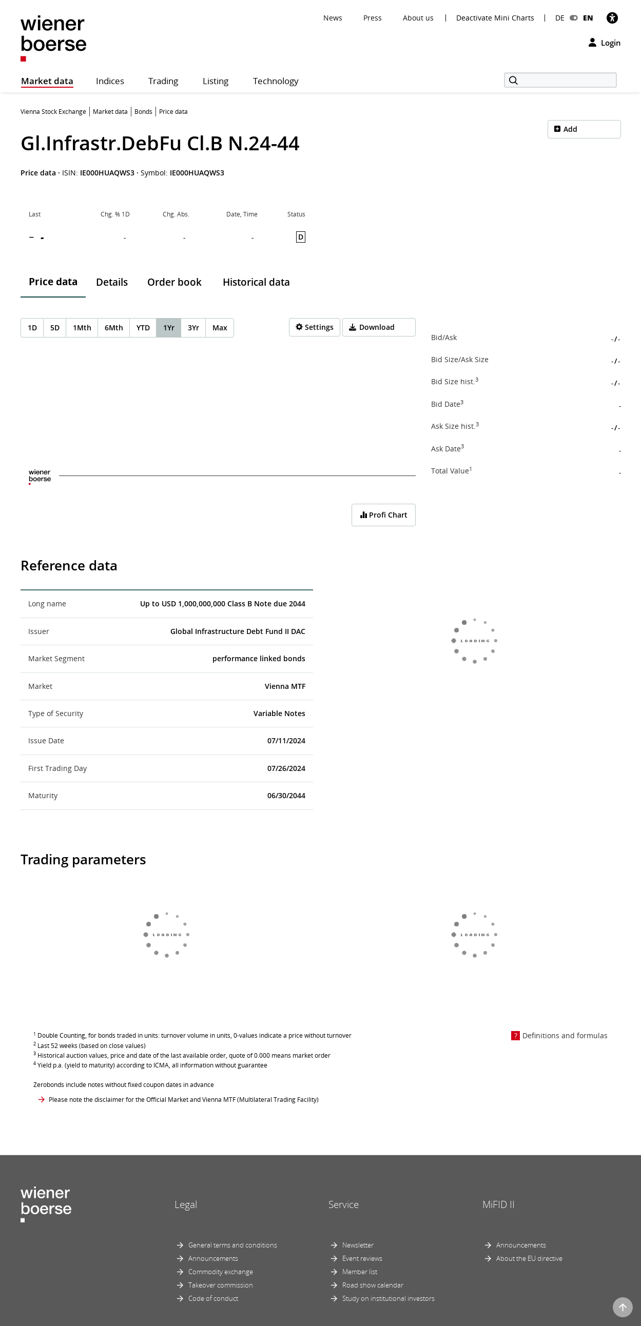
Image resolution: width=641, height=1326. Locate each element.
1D (32, 327)
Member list (359, 1271)
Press (372, 18)
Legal (185, 1204)
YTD (143, 327)
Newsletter (358, 1245)
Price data (53, 281)
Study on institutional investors (388, 1298)
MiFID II (498, 1204)
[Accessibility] (612, 17)
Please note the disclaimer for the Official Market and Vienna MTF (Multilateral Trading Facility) (184, 1099)
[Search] (560, 80)
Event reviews (362, 1258)
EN (588, 18)
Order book (174, 282)
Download (377, 327)
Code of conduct (213, 1298)
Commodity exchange (220, 1271)
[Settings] (314, 327)
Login (605, 42)
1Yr (168, 327)
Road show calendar (372, 1285)
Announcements (213, 1258)
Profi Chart (383, 515)
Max (219, 327)
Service (343, 1204)
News (332, 18)
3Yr (193, 327)
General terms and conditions (232, 1245)
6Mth (114, 327)
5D (55, 327)
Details (112, 282)
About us (418, 18)
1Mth (82, 327)
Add (570, 129)
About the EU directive (529, 1258)
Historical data (256, 282)
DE (560, 18)
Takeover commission (220, 1285)
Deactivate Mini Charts (495, 18)
